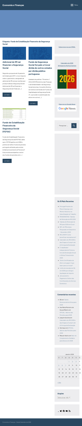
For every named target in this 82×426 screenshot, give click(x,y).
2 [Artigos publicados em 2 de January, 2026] (72, 361)
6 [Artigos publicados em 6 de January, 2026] (62, 365)
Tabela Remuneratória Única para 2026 (68, 302)
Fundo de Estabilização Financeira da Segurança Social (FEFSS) (14, 124)
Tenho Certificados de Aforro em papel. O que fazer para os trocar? (67, 262)
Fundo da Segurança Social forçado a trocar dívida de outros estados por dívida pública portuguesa (39, 67)
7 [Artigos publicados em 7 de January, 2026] (65, 365)
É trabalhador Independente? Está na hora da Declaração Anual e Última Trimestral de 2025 (68, 253)
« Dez (59, 382)
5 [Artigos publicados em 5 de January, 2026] (58, 365)
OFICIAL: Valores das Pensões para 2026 (68, 330)
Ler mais (6, 94)
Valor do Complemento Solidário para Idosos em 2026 (68, 338)
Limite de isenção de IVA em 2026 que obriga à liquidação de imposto (67, 270)
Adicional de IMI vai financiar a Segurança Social (12, 65)
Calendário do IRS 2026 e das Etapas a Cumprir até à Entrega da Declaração (68, 242)
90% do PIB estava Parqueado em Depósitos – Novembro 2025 (68, 229)
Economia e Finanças (15, 5)
